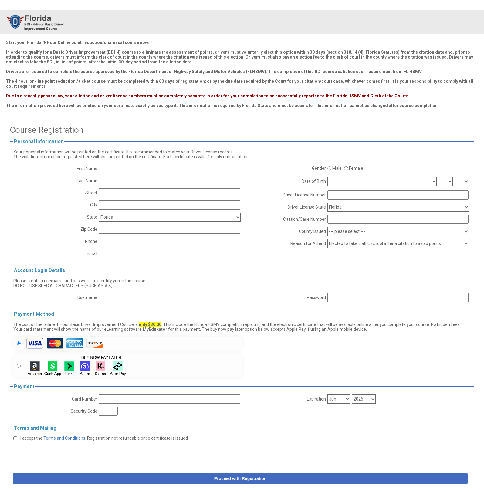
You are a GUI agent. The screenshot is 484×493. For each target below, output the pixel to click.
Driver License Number (304, 195)
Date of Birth (314, 181)
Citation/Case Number (304, 219)
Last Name (87, 180)
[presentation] (59, 455)
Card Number (84, 399)
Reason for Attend (308, 243)
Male (337, 168)
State (92, 217)
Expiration (316, 399)
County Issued (312, 231)
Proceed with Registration (240, 478)
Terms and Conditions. (64, 438)
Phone (91, 241)
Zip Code (88, 229)
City (93, 205)
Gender (319, 168)
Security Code (84, 411)
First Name (87, 168)
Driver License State (307, 207)
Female (356, 168)
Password (316, 297)
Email (92, 253)
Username (87, 297)
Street (91, 192)
